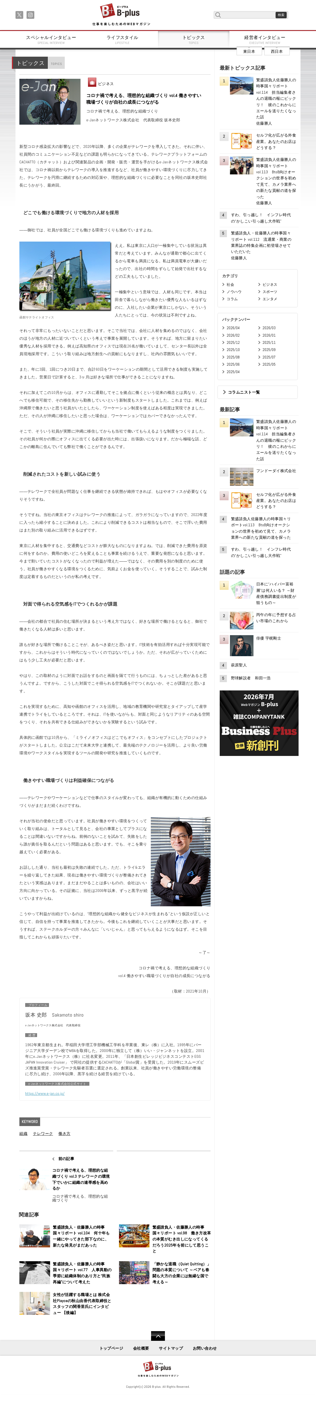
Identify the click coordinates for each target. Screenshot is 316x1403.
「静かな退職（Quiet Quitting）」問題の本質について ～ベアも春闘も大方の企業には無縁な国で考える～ (181, 1272)
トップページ (111, 1348)
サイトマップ (171, 1348)
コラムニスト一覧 (244, 392)
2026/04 (233, 328)
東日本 (249, 51)
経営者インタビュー (265, 40)
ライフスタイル (122, 40)
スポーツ (270, 291)
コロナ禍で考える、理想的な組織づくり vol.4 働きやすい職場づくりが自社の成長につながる (143, 99)
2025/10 (233, 349)
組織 (23, 1133)
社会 (230, 284)
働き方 (64, 1133)
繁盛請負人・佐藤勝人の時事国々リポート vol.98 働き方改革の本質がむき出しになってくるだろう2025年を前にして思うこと (181, 1239)
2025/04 (233, 372)
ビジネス (106, 83)
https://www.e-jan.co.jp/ (44, 1093)
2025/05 (269, 364)
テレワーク (43, 1133)
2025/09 (269, 349)
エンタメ (270, 299)
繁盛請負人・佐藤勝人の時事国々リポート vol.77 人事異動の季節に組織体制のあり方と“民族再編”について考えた (82, 1272)
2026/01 (269, 335)
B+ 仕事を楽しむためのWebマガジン (121, 14)
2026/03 (269, 328)
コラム (232, 299)
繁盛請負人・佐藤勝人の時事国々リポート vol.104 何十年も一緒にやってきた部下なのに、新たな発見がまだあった (81, 1236)
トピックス (193, 40)
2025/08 (233, 357)
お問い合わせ (205, 1348)
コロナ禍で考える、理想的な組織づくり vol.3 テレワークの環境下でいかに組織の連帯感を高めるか (81, 1179)
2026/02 (233, 335)
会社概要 (141, 1348)
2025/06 (233, 364)
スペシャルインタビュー (51, 40)
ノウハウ (234, 291)
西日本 (277, 51)
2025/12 (233, 342)
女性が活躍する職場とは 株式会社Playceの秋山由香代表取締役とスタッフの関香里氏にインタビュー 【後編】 (82, 1303)
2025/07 (269, 357)
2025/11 (269, 342)
